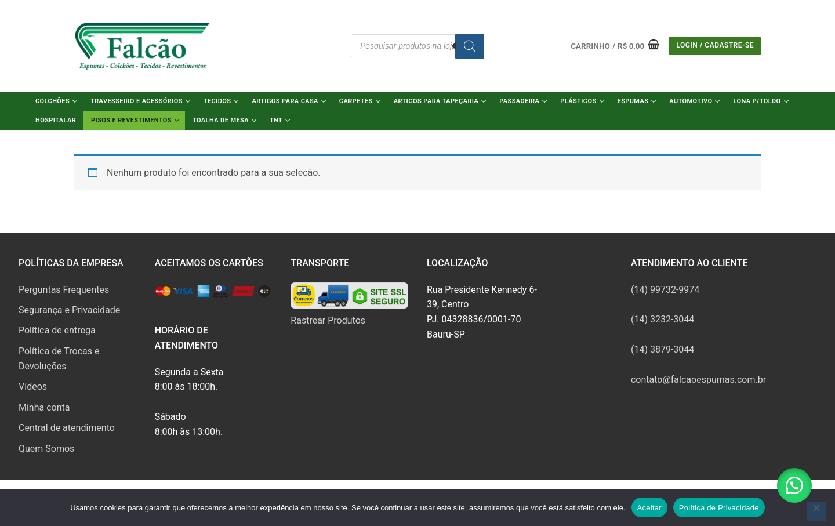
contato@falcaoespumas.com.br (698, 379)
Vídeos (33, 386)
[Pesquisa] (469, 46)
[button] (794, 485)
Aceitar (649, 507)
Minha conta (44, 407)
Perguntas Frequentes (64, 289)
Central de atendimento (67, 427)
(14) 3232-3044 (662, 319)
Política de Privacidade (719, 507)
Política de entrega (57, 330)
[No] (816, 511)
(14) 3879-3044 (662, 349)
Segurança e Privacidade (69, 309)
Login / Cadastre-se (715, 45)
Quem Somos (46, 448)
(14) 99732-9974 (665, 289)
